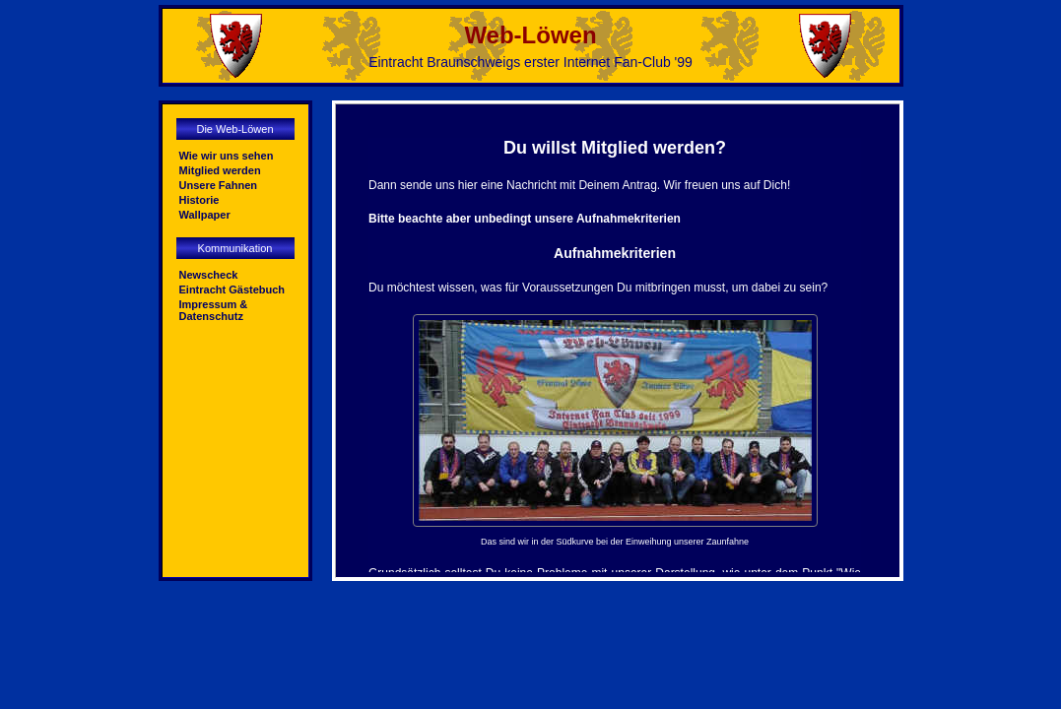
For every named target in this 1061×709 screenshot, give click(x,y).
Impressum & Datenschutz (213, 310)
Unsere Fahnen (218, 185)
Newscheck (208, 275)
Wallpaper (205, 215)
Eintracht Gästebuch (232, 289)
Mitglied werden (220, 170)
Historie (199, 200)
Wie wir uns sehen (226, 155)
